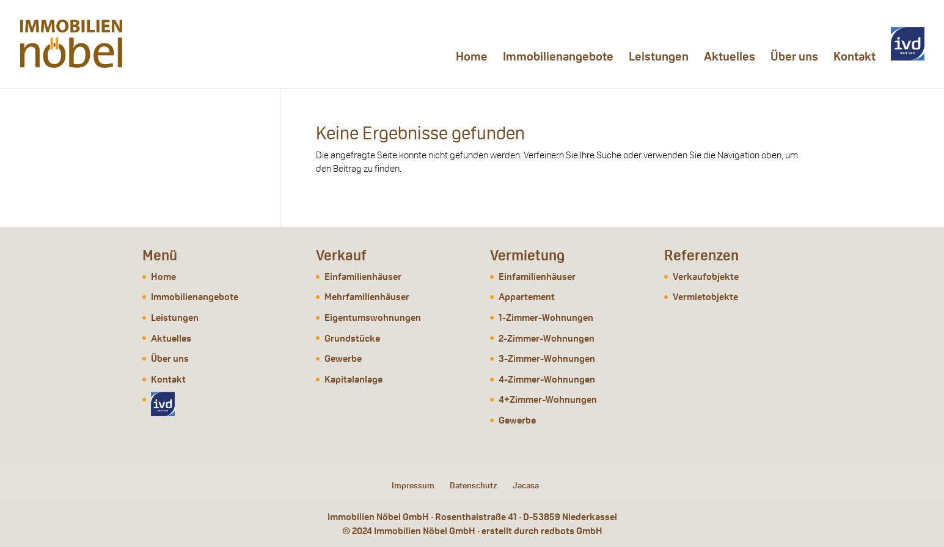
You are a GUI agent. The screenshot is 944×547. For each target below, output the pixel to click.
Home (472, 58)
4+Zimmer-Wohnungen (548, 399)
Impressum (413, 485)
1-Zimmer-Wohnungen (546, 317)
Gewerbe (343, 358)
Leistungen (659, 58)
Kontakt (854, 58)
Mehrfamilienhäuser (366, 296)
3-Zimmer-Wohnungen (547, 358)
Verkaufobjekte (706, 276)
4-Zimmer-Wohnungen (547, 379)
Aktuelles (729, 58)
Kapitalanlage (353, 379)
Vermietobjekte (705, 296)
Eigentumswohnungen (372, 317)
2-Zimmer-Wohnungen (547, 338)
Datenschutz (473, 485)
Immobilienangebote (558, 58)
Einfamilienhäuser (362, 276)
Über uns (794, 58)
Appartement (527, 296)
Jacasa (526, 485)
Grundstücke (352, 338)
